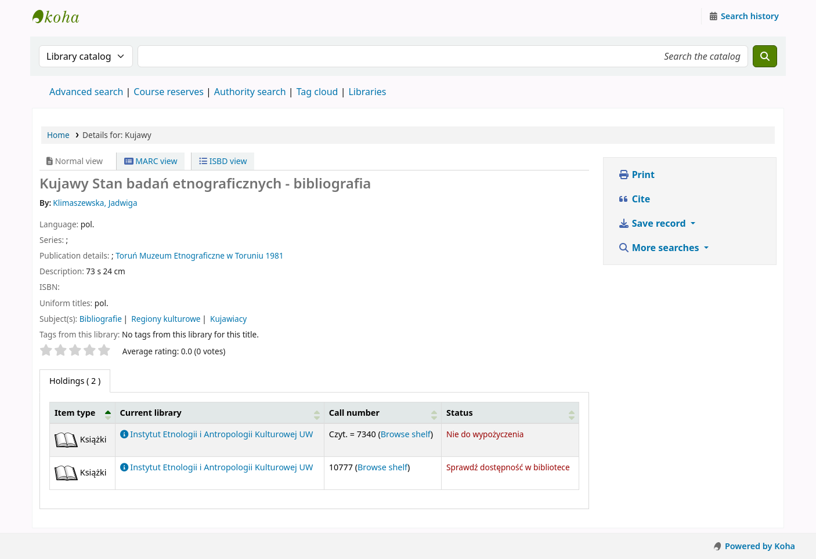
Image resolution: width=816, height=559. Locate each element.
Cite (634, 199)
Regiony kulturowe (165, 318)
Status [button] (459, 412)
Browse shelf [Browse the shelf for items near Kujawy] (406, 434)
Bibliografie (101, 318)
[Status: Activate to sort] (510, 412)
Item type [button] (75, 412)
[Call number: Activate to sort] (382, 412)
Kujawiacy (228, 318)
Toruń (126, 255)
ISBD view (223, 160)
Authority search (250, 91)
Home (58, 134)
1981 (274, 255)
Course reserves (168, 91)
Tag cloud (317, 91)
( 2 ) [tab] (74, 380)
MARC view (151, 160)
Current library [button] (151, 412)
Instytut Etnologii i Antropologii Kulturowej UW (62, 16)
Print (636, 174)
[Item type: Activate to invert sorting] (82, 412)
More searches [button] (660, 247)
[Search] (765, 56)
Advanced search (86, 91)
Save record (653, 223)
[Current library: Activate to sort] (219, 412)
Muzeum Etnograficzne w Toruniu (201, 255)
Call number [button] (354, 412)
